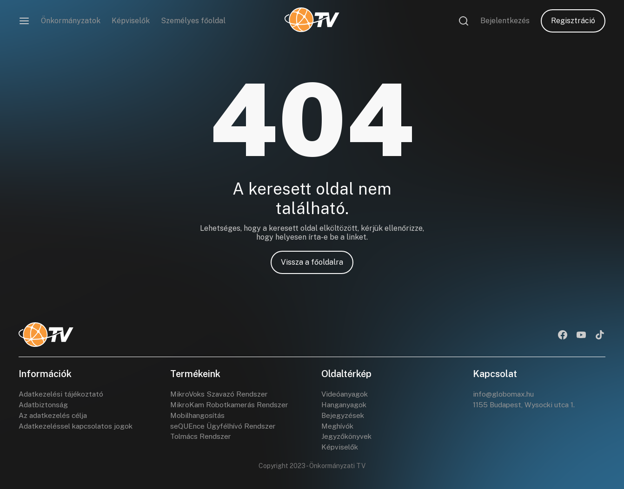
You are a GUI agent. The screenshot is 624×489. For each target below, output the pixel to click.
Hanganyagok (345, 405)
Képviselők (131, 20)
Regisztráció (573, 20)
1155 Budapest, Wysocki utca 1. (526, 405)
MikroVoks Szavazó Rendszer (221, 394)
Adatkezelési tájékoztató (62, 394)
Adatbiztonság (44, 405)
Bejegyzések (343, 416)
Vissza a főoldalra (312, 262)
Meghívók (338, 427)
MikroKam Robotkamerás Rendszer (232, 405)
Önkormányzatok (70, 20)
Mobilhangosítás (199, 416)
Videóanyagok (346, 394)
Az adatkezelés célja (54, 416)
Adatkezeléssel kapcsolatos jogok (78, 427)
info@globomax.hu (505, 394)
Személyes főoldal (193, 20)
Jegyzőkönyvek (347, 438)
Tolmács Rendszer (202, 438)
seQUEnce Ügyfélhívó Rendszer (224, 427)
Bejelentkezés (505, 20)
